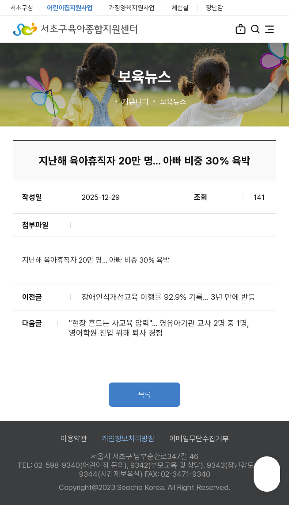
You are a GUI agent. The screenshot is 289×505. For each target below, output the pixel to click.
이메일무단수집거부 (199, 438)
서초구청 (21, 8)
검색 (255, 29)
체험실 (180, 8)
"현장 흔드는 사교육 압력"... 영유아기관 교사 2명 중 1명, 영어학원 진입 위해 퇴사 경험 (159, 327)
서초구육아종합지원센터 (75, 29)
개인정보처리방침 (128, 438)
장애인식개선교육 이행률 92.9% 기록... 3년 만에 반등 (168, 297)
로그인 (241, 28)
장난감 (214, 8)
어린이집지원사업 (70, 8)
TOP (267, 478)
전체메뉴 (269, 29)
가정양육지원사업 (132, 8)
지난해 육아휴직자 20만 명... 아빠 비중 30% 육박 (96, 260)
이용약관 (74, 438)
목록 (144, 394)
